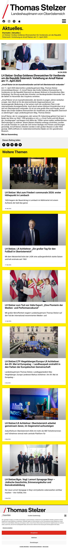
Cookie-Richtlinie (24, 546)
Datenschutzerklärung (36, 546)
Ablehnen (34, 538)
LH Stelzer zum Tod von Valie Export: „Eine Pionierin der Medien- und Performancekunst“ (34, 307)
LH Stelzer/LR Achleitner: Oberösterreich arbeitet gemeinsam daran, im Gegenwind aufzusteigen (30, 425)
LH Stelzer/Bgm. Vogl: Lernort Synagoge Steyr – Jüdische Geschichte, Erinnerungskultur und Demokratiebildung (30, 482)
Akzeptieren (34, 533)
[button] (65, 516)
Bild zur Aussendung (9, 134)
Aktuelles (16, 33)
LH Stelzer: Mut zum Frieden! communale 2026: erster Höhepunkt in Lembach (33, 194)
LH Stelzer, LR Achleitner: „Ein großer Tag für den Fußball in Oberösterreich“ (30, 250)
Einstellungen (34, 542)
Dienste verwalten (7, 527)
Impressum (45, 546)
